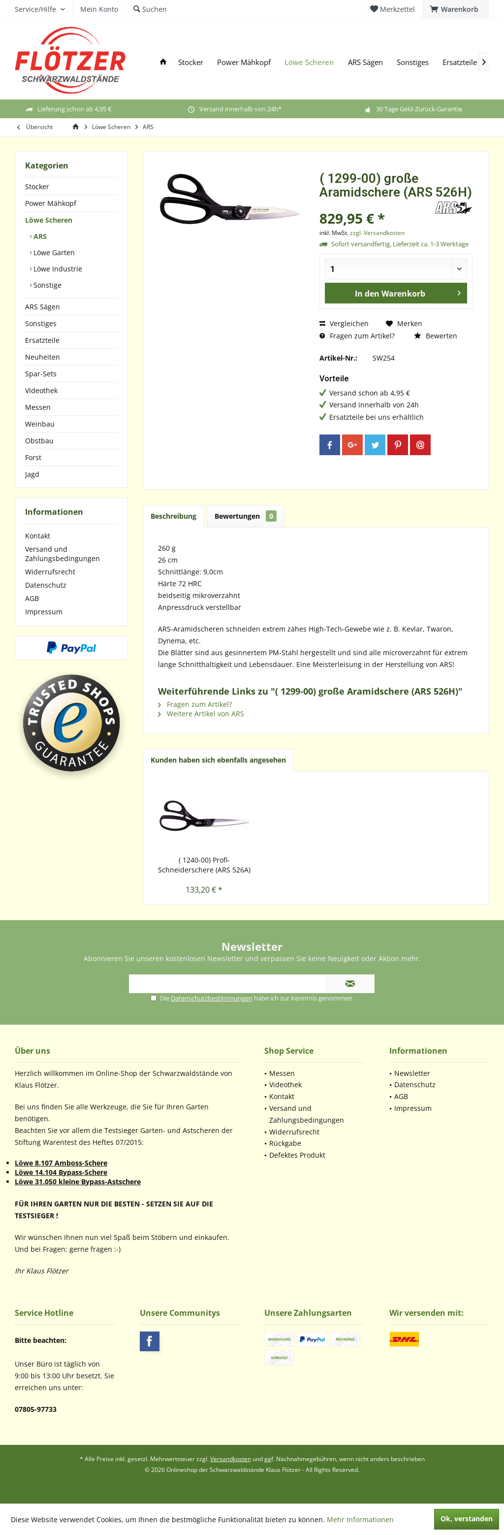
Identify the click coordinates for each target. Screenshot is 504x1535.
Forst (33, 457)
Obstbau (39, 440)
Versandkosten (230, 1459)
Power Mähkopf (50, 203)
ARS (39, 236)
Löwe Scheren (48, 220)
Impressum (44, 611)
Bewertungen (246, 516)
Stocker (37, 186)
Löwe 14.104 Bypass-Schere (61, 1172)
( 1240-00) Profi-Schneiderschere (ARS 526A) (204, 864)
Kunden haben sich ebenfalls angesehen (218, 760)
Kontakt (37, 535)
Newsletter (412, 1073)
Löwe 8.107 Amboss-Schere (61, 1163)
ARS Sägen (42, 306)
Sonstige (47, 285)
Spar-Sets (41, 373)
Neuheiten (42, 357)
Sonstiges (41, 323)
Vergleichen (344, 323)
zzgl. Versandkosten (377, 233)
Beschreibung (173, 516)
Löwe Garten (53, 252)
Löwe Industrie (57, 268)
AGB (32, 598)
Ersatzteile (42, 340)
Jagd (32, 474)
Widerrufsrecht (50, 571)
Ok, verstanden (467, 1518)
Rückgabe (285, 1143)
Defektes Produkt (297, 1155)
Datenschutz (45, 585)
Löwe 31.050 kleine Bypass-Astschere (78, 1181)
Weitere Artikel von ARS (201, 713)
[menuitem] (455, 9)
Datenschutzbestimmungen (211, 998)
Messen (38, 407)
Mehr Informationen (360, 1519)
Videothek (41, 390)
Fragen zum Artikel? (357, 335)
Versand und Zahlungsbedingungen (62, 553)
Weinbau (40, 424)
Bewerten (435, 335)
